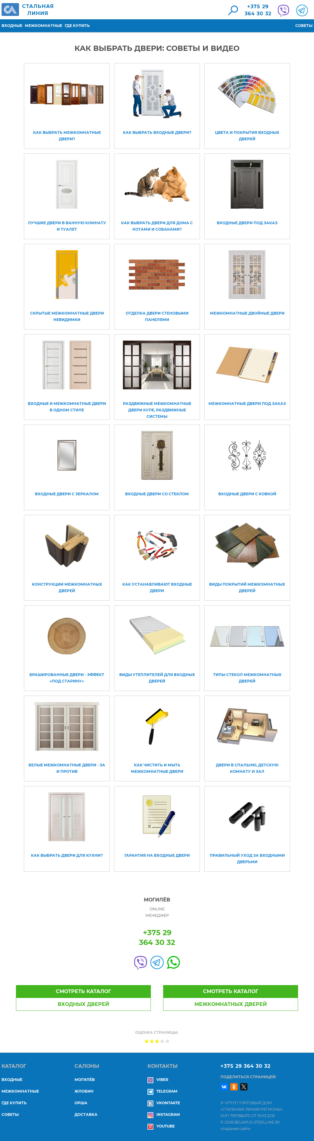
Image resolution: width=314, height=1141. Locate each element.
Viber (157, 1079)
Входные (12, 25)
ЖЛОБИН (84, 1091)
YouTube (161, 1126)
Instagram (163, 1114)
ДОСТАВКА (86, 1114)
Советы (303, 25)
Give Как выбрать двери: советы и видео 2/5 (152, 1041)
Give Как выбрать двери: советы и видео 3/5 (157, 1041)
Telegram (162, 1091)
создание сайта (235, 1128)
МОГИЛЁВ (85, 1079)
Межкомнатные (43, 25)
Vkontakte (163, 1103)
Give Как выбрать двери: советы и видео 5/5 (167, 1041)
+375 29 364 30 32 (245, 1066)
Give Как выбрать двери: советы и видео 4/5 (162, 1041)
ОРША (81, 1103)
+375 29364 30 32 (258, 10)
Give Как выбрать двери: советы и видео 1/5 (146, 1041)
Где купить (77, 25)
